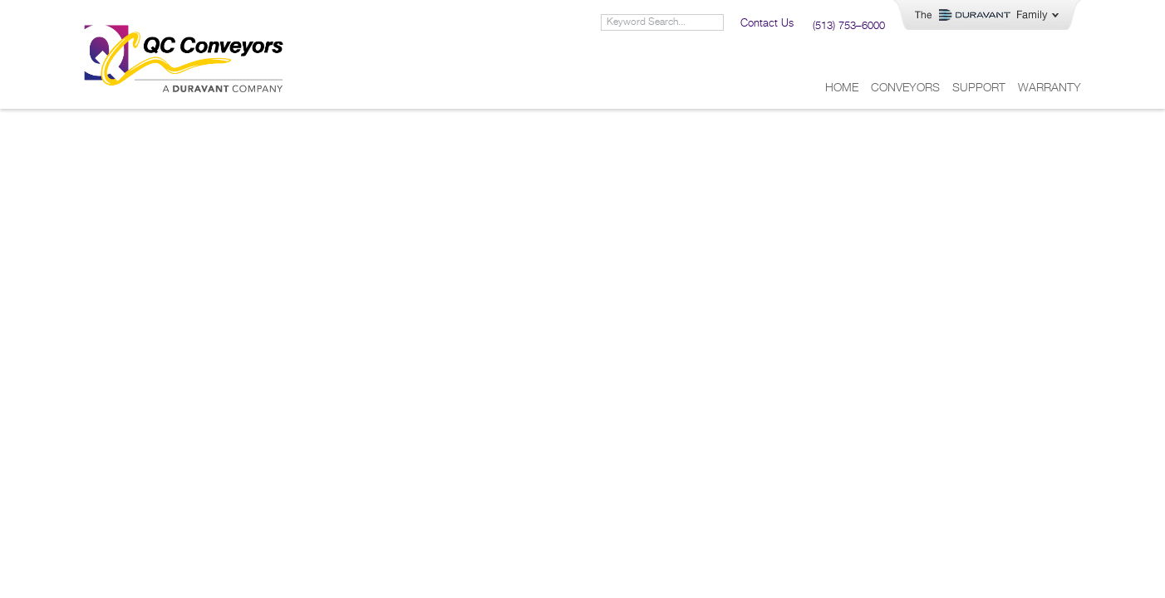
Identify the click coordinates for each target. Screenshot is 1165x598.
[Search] (714, 22)
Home (841, 88)
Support (978, 88)
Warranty (1049, 88)
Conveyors (905, 88)
